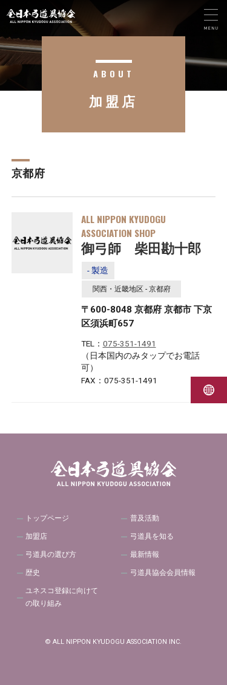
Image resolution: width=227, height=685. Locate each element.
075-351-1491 (129, 343)
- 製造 (97, 270)
